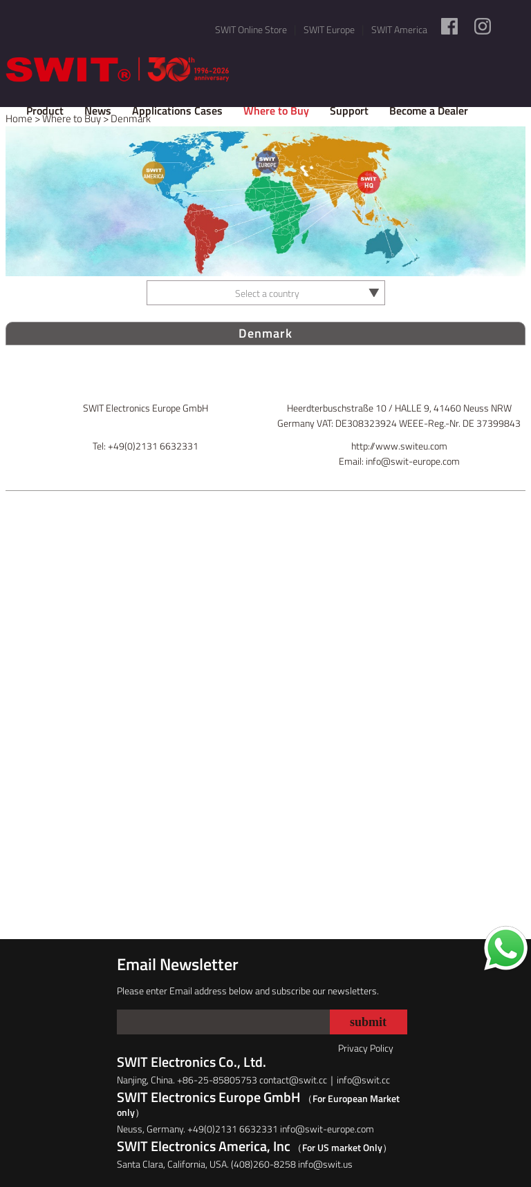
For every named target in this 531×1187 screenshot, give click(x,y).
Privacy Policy (365, 1048)
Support (349, 110)
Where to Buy (276, 110)
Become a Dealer (428, 110)
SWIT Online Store (251, 29)
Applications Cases (177, 110)
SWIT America (399, 29)
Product (45, 110)
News (97, 110)
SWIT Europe (329, 29)
